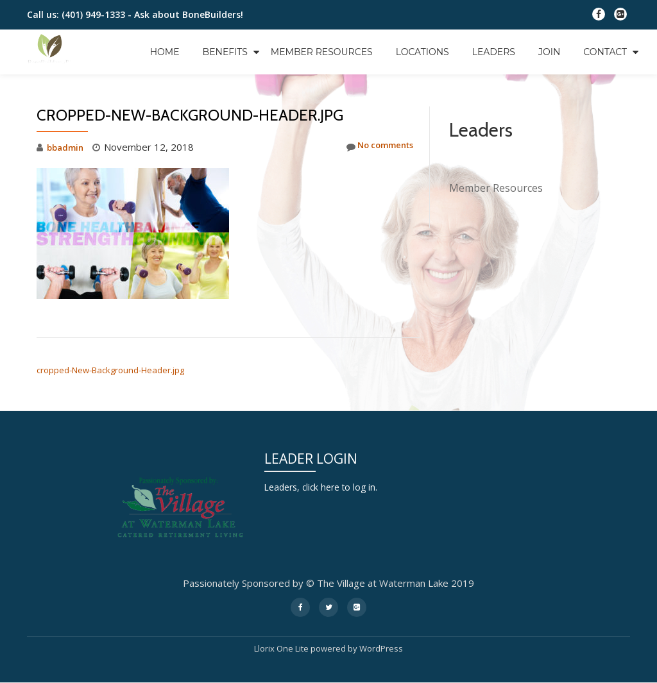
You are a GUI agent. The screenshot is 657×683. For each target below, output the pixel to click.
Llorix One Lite (282, 648)
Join (549, 52)
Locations (422, 52)
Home (165, 52)
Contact (605, 52)
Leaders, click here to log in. (325, 486)
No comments (373, 147)
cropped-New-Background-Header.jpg (110, 370)
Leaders (493, 52)
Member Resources (322, 52)
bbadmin (67, 146)
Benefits (225, 52)
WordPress (381, 648)
